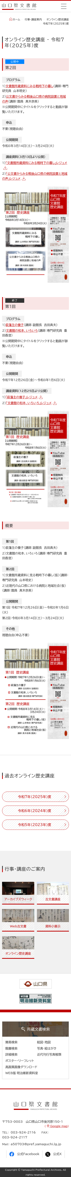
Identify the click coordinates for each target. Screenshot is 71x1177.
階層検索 (11, 1048)
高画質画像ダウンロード (21, 1066)
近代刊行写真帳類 (49, 1054)
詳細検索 (11, 1054)
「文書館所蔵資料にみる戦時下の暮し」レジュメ (36, 162)
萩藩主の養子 (14, 324)
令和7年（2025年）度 (34, 796)
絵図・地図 (44, 1042)
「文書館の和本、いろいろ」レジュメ (28, 402)
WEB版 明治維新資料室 (21, 1073)
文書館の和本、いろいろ (22, 330)
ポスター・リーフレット (19, 1060)
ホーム (14, 19)
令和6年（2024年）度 (34, 810)
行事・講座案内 (33, 19)
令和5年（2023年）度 (34, 824)
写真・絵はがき (47, 1048)
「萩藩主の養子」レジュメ (21, 397)
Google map (58, 1126)
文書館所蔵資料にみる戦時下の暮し (29, 86)
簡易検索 (11, 1042)
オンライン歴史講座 (57, 19)
